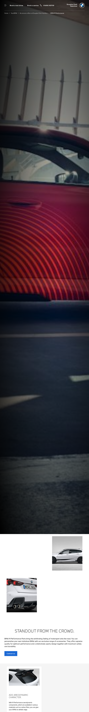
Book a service (33, 5)
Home (6, 13)
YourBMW (14, 13)
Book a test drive (16, 5)
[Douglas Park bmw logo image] (76, 5)
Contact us (11, 654)
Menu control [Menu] (5, 5)
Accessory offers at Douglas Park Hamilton (34, 13)
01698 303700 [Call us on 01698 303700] (48, 5)
